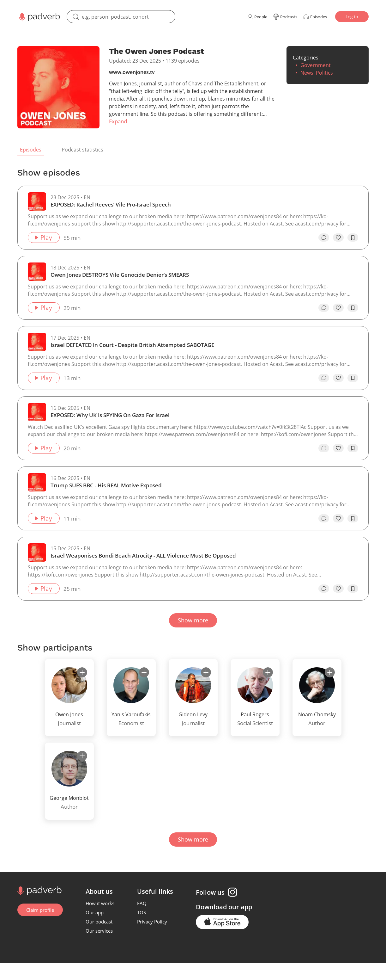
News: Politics (316, 72)
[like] (338, 237)
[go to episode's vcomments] (323, 237)
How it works (100, 903)
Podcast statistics (82, 149)
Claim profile (40, 910)
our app (240, 907)
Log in (352, 17)
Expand (118, 121)
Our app (95, 912)
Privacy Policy (152, 921)
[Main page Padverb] (38, 16)
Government (315, 65)
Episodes (30, 149)
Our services (99, 931)
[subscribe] (82, 672)
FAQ (142, 903)
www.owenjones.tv (132, 72)
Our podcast (99, 921)
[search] (121, 16)
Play (43, 237)
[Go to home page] (38, 890)
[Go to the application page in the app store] (222, 922)
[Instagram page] (232, 892)
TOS (141, 912)
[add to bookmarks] (352, 237)
